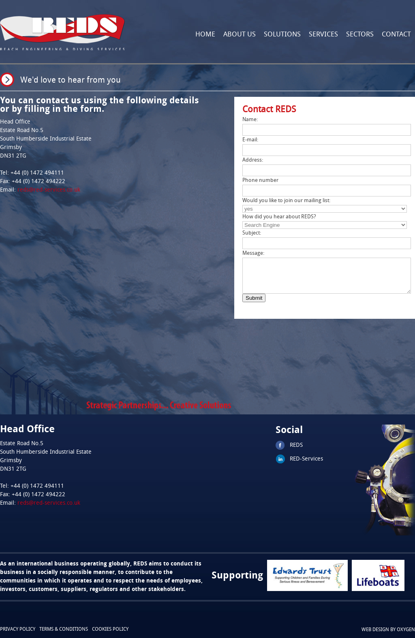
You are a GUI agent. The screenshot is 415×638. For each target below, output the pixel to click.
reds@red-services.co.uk (48, 190)
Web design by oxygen (388, 629)
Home (205, 34)
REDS (296, 445)
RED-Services (306, 459)
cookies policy (110, 629)
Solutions (282, 34)
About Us (239, 34)
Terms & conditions (63, 629)
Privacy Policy (17, 629)
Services (323, 34)
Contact (396, 34)
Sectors (360, 34)
